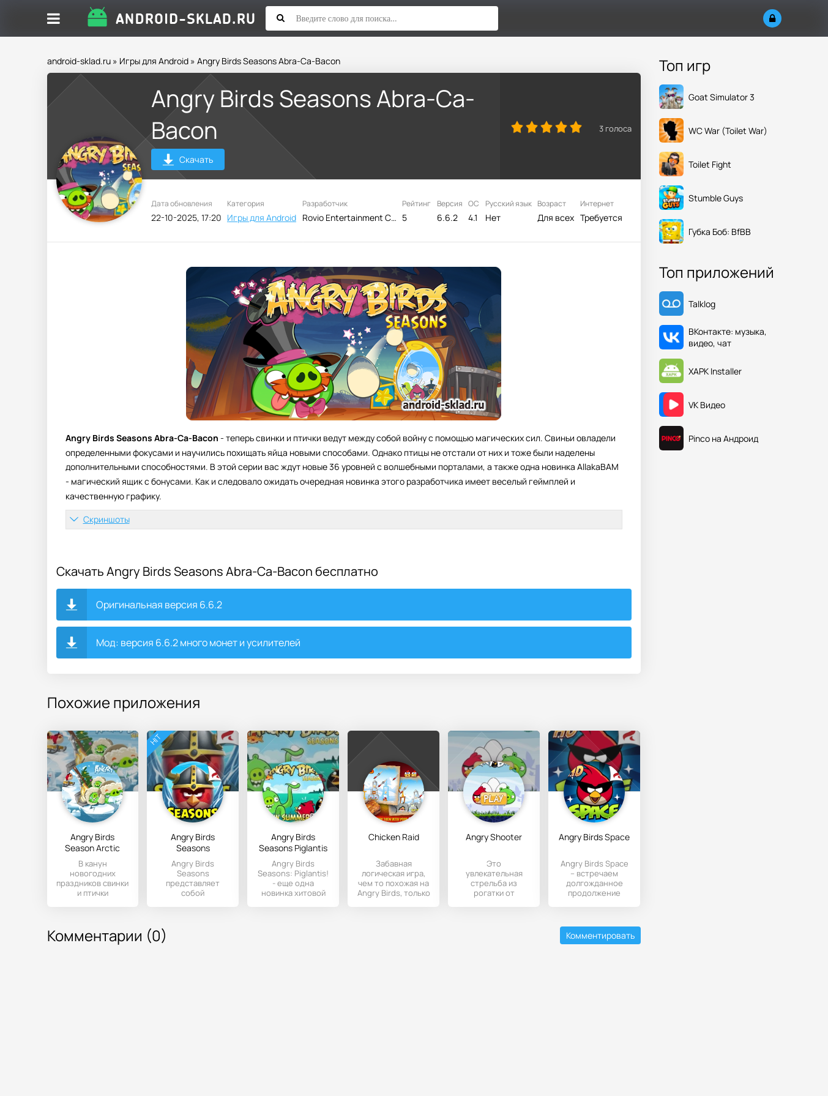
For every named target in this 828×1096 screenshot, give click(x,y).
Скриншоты (106, 519)
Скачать (187, 161)
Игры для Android (153, 61)
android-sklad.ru (79, 61)
